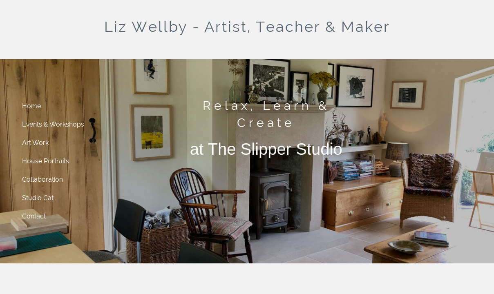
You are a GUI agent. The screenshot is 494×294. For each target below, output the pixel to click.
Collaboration (42, 179)
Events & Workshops (53, 124)
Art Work (35, 143)
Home (31, 106)
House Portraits (45, 161)
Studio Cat (38, 198)
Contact (34, 216)
